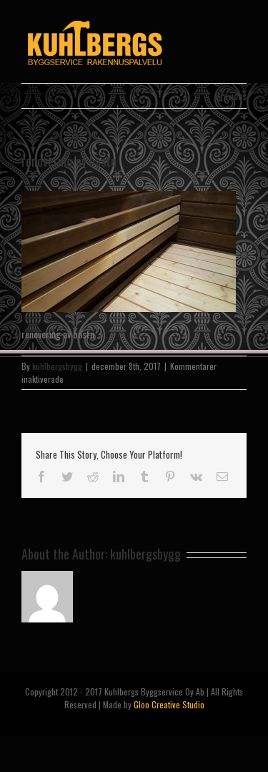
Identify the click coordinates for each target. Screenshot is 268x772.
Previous (231, 95)
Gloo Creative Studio (169, 704)
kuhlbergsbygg (57, 366)
